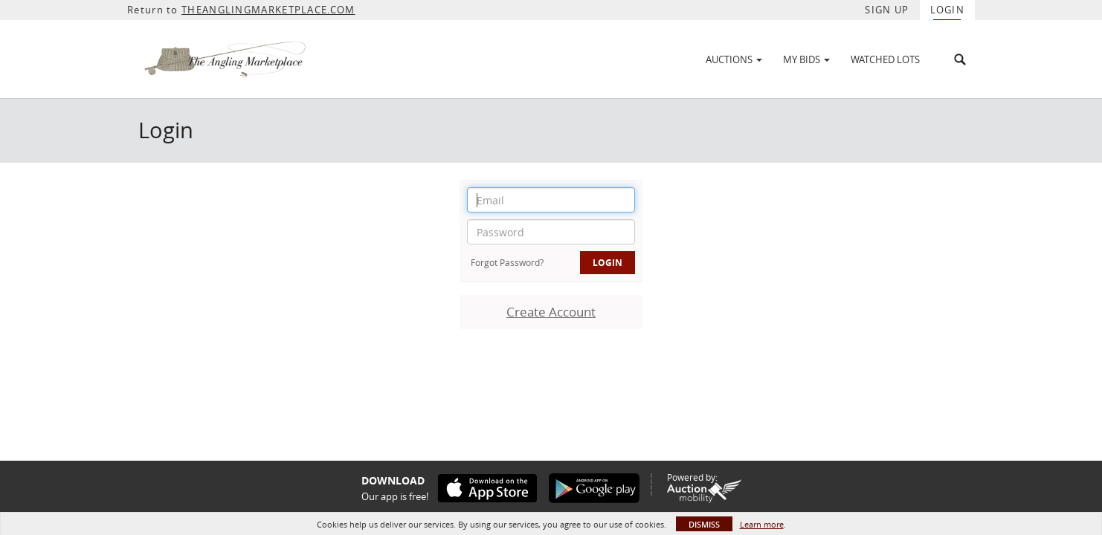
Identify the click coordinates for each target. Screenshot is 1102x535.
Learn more (762, 524)
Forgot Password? (507, 262)
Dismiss (704, 524)
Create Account (551, 311)
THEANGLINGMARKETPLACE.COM (268, 9)
